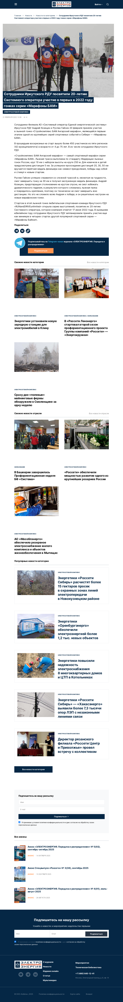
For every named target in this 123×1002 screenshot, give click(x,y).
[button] (15, 4)
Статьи (46, 975)
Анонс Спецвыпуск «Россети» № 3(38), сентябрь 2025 (58, 868)
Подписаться (40, 250)
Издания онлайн (51, 971)
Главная (17, 16)
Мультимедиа (49, 980)
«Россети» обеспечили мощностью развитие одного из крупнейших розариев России (86, 476)
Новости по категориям (45, 16)
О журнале (48, 962)
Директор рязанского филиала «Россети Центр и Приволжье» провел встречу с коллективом (79, 745)
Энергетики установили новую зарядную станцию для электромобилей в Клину (35, 324)
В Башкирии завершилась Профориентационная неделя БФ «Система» (34, 476)
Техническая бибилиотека (88, 967)
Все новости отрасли (99, 413)
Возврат (91, 994)
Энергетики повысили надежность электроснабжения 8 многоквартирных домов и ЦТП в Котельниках (80, 669)
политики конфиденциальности (52, 822)
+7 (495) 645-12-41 (84, 973)
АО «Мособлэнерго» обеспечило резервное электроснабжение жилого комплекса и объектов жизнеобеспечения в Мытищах (36, 546)
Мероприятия (82, 963)
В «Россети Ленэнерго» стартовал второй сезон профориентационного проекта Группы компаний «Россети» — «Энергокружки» (86, 328)
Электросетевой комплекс (16, 112)
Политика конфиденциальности (52, 994)
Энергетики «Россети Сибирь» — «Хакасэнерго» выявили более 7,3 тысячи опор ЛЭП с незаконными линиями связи (80, 708)
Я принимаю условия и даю (56, 823)
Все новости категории (98, 262)
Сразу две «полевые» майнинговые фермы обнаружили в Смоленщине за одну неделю (35, 400)
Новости (28, 16)
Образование (93, 316)
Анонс (31, 856)
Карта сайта (77, 994)
